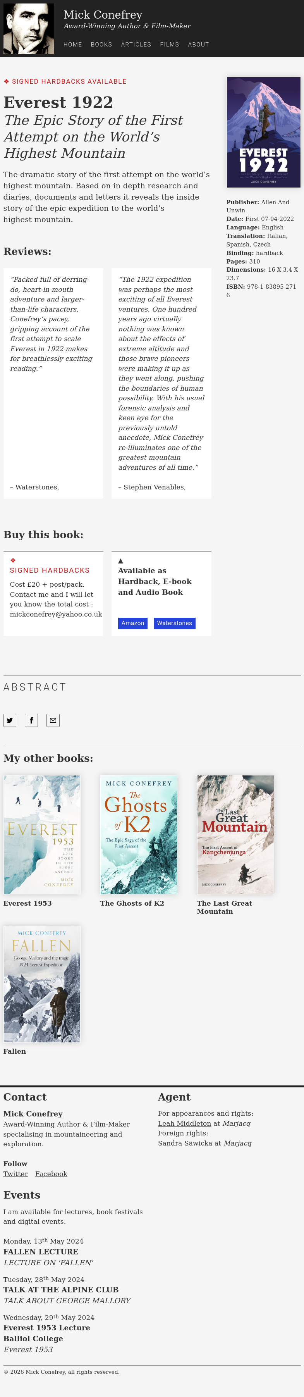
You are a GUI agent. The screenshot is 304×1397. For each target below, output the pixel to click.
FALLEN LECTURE (74, 1258)
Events (22, 1195)
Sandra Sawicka (185, 1143)
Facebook (51, 1174)
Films (169, 44)
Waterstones (174, 623)
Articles (136, 44)
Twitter (15, 1174)
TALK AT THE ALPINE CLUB (74, 1296)
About (199, 44)
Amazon (133, 623)
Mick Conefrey (33, 1114)
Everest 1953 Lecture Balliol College (74, 1339)
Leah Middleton (184, 1123)
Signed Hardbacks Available (69, 81)
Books (101, 44)
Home (73, 44)
